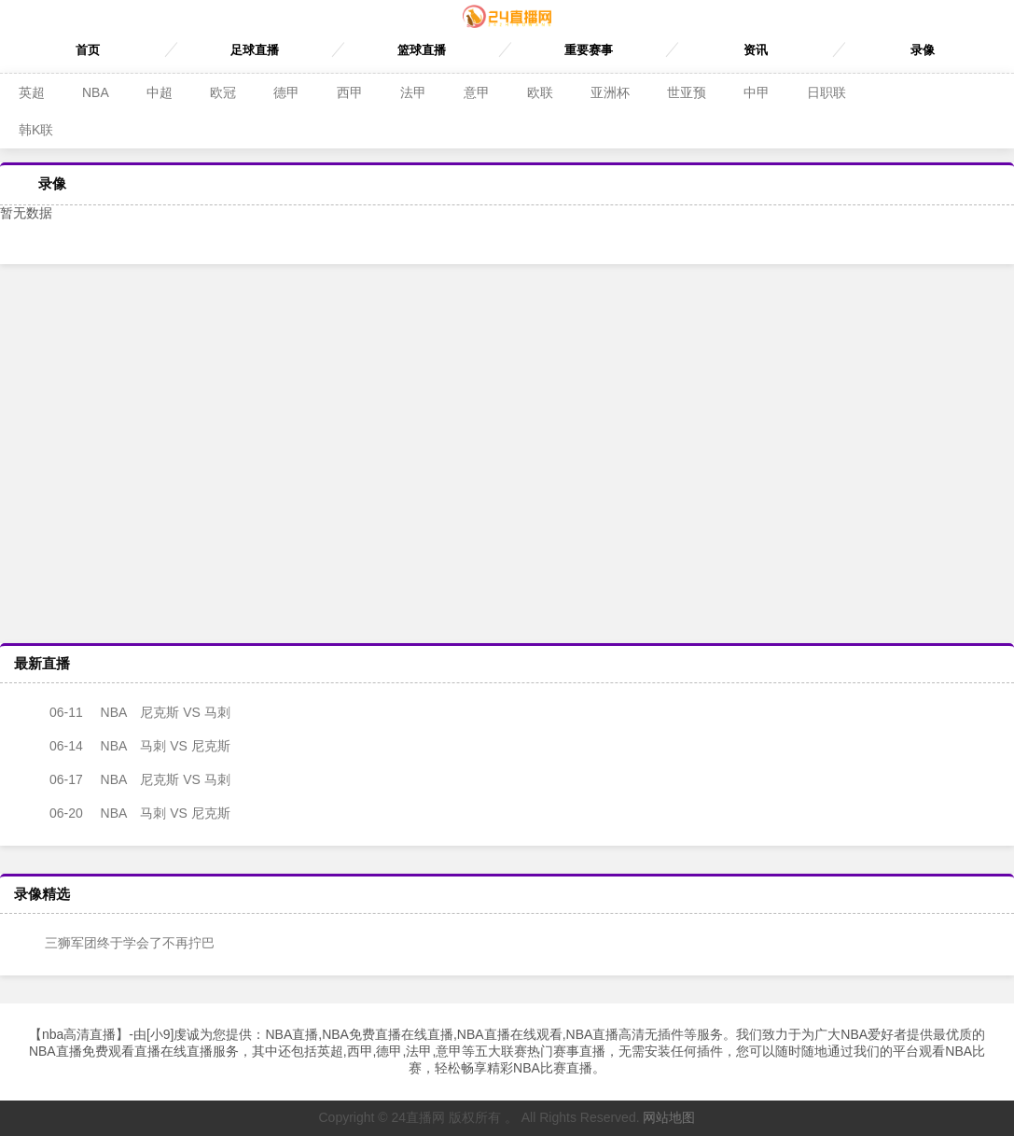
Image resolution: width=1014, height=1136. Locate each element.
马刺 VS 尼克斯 (124, 745)
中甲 (756, 92)
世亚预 (686, 92)
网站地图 (669, 1117)
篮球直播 (421, 50)
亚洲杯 (610, 92)
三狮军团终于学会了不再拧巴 (117, 942)
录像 (922, 50)
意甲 (477, 92)
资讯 (755, 50)
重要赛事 (588, 50)
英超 (32, 92)
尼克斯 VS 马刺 (124, 712)
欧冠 (223, 92)
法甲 (413, 92)
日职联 (826, 92)
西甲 (350, 92)
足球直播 (254, 50)
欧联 (540, 92)
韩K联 (36, 129)
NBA (95, 92)
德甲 (286, 92)
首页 (88, 50)
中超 (159, 92)
